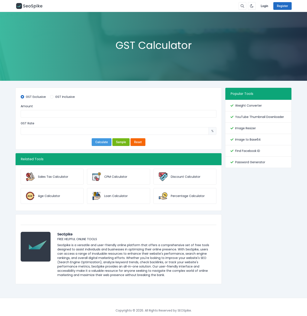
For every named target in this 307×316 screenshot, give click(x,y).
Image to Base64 (248, 139)
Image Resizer (245, 128)
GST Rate (27, 123)
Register (282, 6)
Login (264, 6)
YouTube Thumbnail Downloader (259, 117)
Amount (27, 106)
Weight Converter (248, 105)
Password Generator (250, 162)
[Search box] (242, 6)
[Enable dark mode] (252, 6)
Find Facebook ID (247, 151)
